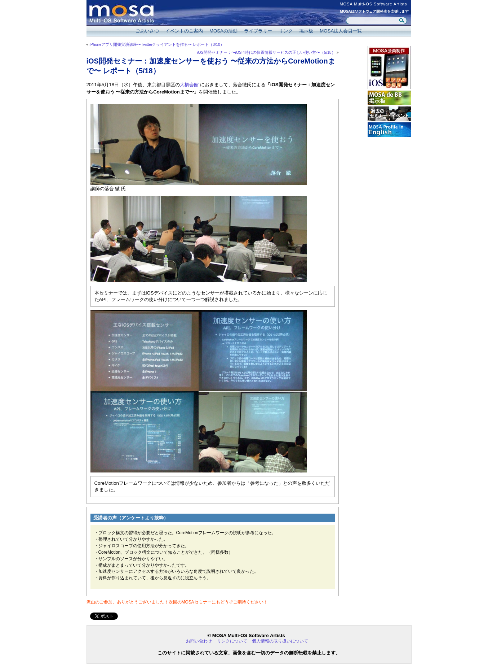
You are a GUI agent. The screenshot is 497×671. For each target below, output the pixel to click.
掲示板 (306, 31)
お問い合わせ (199, 641)
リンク (286, 31)
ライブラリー (258, 31)
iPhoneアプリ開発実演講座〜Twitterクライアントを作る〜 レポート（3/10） (156, 44)
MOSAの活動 (223, 31)
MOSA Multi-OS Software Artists (373, 4)
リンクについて (232, 641)
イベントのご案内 (184, 31)
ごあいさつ (147, 31)
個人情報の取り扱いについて (280, 641)
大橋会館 (189, 84)
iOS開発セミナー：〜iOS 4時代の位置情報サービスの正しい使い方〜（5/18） (266, 52)
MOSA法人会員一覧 (341, 31)
